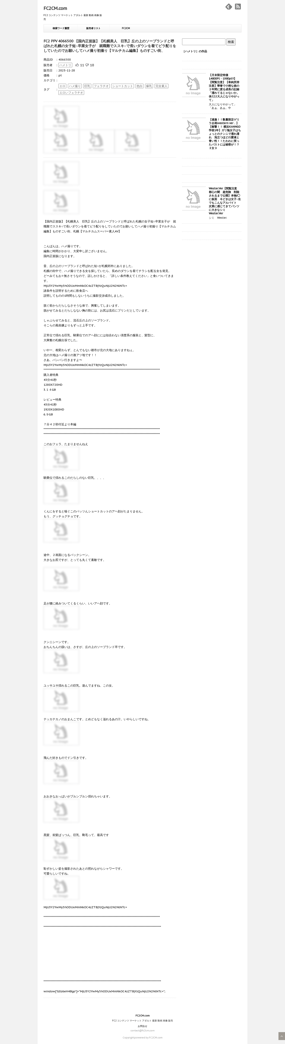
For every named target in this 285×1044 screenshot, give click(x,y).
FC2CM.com (55, 8)
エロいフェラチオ (71, 92)
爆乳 (149, 86)
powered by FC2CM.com (148, 1037)
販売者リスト (93, 28)
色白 (139, 86)
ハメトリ (65, 65)
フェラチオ (101, 86)
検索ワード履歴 (61, 28)
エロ (62, 86)
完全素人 (161, 86)
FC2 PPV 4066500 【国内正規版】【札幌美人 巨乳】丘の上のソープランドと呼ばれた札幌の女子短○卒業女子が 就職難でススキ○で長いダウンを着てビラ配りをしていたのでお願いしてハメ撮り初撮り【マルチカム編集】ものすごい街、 (110, 46)
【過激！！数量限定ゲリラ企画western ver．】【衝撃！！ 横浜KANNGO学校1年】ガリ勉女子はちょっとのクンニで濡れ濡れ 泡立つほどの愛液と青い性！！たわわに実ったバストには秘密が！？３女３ (225, 134)
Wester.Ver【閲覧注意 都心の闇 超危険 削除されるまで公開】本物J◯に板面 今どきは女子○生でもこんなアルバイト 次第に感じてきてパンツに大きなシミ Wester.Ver (225, 201)
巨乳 (87, 86)
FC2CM (126, 28)
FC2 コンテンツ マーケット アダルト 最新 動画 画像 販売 (142, 1020)
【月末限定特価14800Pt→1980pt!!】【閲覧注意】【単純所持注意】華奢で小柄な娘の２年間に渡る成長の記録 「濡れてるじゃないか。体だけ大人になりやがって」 (225, 87)
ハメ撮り (75, 86)
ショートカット (122, 86)
